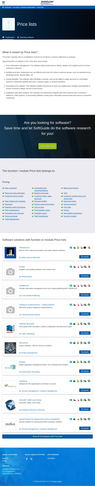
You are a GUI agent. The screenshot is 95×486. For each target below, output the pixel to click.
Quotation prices (40, 213)
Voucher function (70, 216)
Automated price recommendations (41, 189)
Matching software (27, 37)
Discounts (8, 204)
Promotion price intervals (14, 213)
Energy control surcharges (44, 204)
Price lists (40, 7)
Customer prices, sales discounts (43, 197)
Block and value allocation (15, 193)
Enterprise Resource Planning (33, 410)
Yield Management (12, 219)
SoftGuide (7, 7)
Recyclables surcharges (73, 213)
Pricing (66, 210)
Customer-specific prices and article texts (75, 197)
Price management (12, 210)
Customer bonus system (14, 196)
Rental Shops (27, 277)
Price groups (39, 207)
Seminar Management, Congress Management (39, 391)
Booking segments (41, 193)
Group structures (70, 204)
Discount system (70, 201)
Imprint (4, 461)
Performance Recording (31, 372)
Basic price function (71, 188)
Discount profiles (40, 201)
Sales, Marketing (28, 334)
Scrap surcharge (11, 216)
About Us (5, 458)
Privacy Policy (57, 481)
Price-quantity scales (42, 210)
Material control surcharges (15, 207)
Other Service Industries (31, 257)
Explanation (10, 37)
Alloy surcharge (11, 188)
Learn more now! (47, 146)
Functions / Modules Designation (24, 7)
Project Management (29, 353)
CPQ (65, 193)
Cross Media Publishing (31, 296)
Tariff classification (41, 216)
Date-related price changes (15, 201)
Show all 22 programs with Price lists (47, 437)
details (86, 257)
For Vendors (51, 458)
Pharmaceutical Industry (31, 315)
